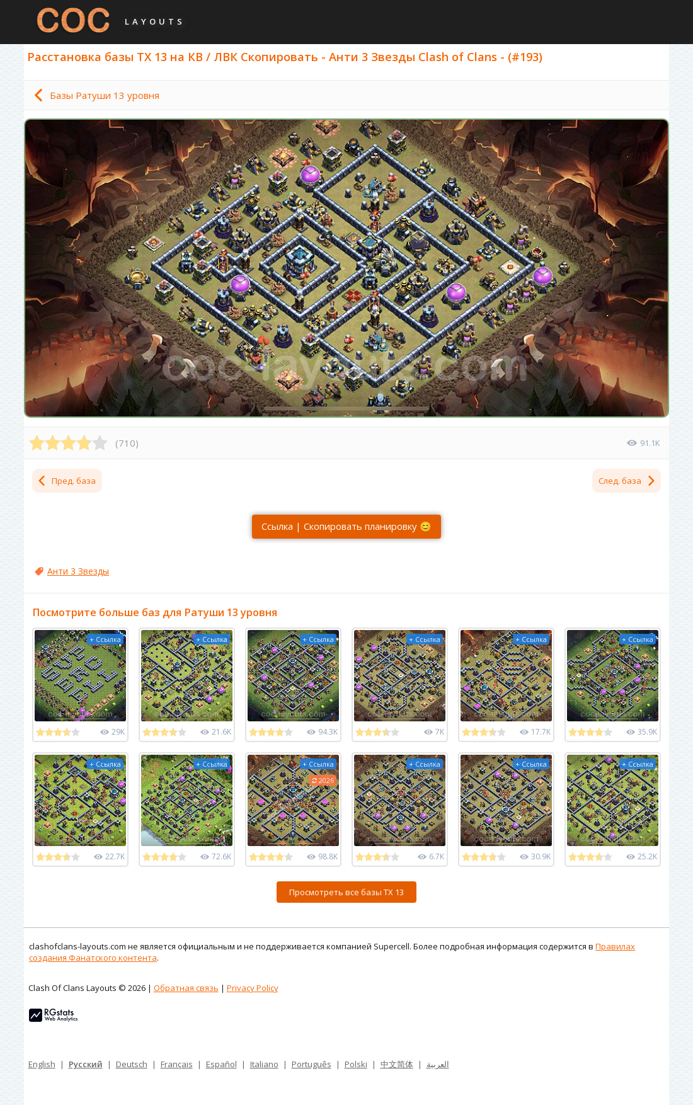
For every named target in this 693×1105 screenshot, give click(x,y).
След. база (627, 480)
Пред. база (66, 480)
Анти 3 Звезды (78, 571)
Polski (356, 1064)
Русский (86, 1064)
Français (177, 1064)
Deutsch (131, 1064)
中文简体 (397, 1064)
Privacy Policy (252, 987)
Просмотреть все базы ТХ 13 (346, 892)
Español (221, 1064)
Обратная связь (186, 987)
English (41, 1064)
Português (311, 1064)
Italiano (264, 1064)
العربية (438, 1064)
